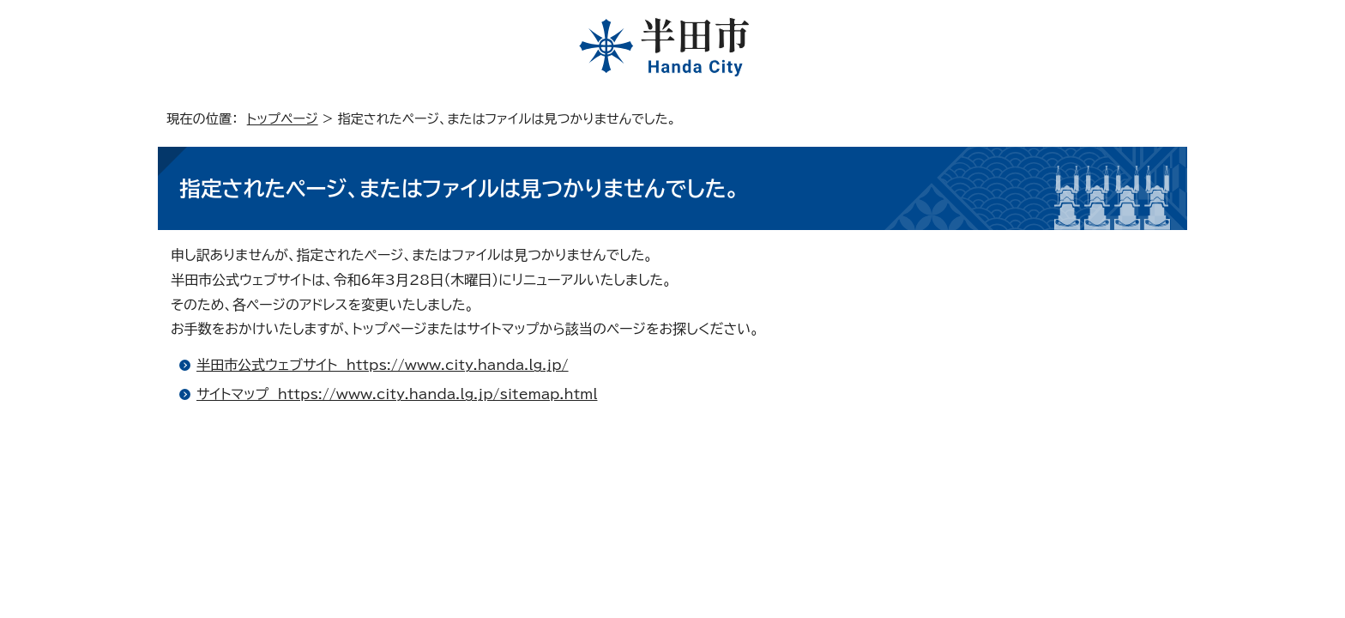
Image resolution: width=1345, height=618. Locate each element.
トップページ (282, 118)
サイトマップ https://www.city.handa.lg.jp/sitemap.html (396, 394)
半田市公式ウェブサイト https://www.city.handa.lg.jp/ (382, 365)
